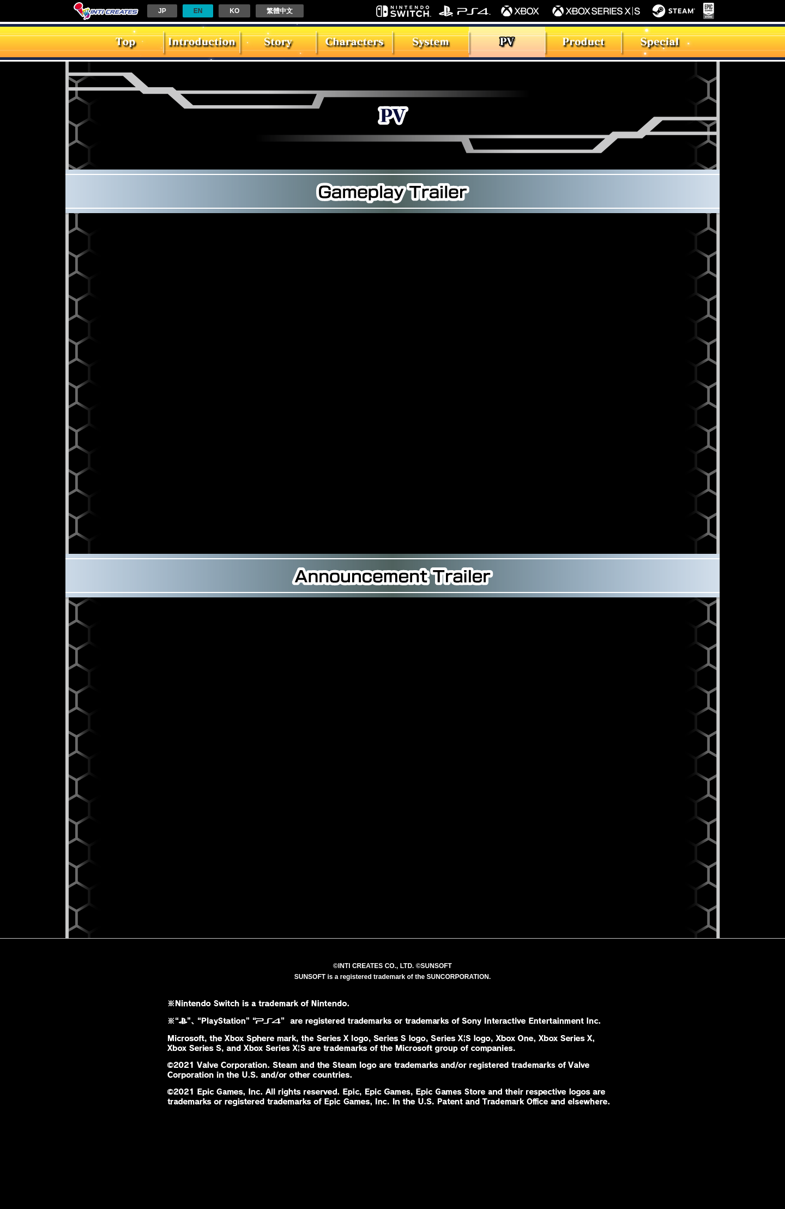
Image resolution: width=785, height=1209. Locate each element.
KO (234, 11)
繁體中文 (280, 11)
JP (162, 11)
